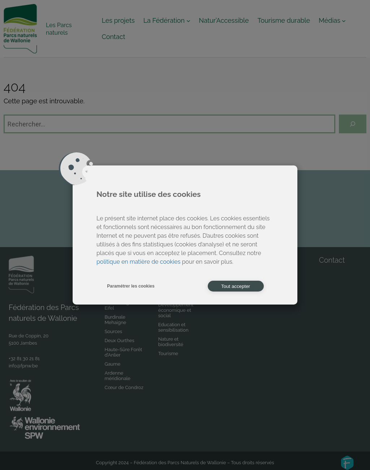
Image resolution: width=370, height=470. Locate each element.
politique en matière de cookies (138, 261)
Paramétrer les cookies (130, 286)
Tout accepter (235, 286)
